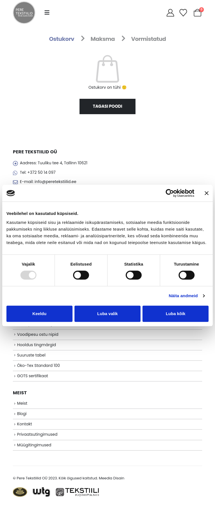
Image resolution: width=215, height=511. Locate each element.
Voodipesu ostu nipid (37, 336)
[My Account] (170, 13)
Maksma (102, 39)
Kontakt (24, 428)
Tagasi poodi (107, 106)
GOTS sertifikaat (32, 379)
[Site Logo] (24, 12)
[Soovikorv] (183, 13)
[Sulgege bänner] (207, 193)
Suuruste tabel (31, 358)
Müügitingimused (34, 450)
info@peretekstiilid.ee (55, 182)
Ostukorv (61, 39)
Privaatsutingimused (37, 439)
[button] (47, 12)
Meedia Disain (111, 483)
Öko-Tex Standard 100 (38, 369)
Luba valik (107, 313)
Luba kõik (175, 313)
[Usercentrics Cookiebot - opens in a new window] (169, 193)
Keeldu (39, 313)
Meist (22, 407)
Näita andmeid (183, 295)
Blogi (22, 418)
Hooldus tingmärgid (36, 347)
